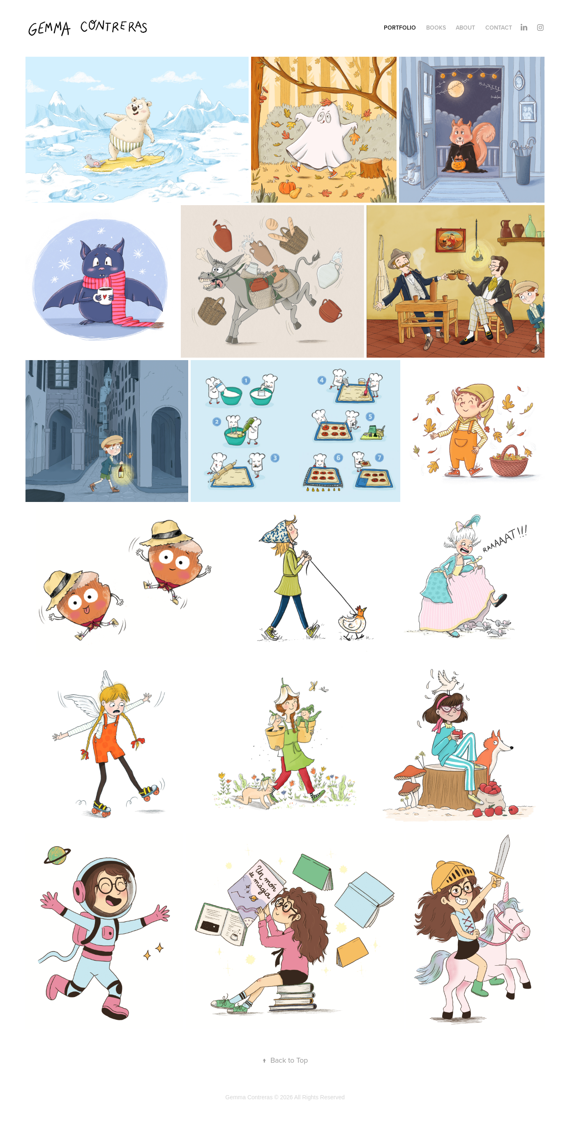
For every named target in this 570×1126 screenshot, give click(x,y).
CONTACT (498, 27)
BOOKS (436, 27)
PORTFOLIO (400, 27)
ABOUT (465, 27)
